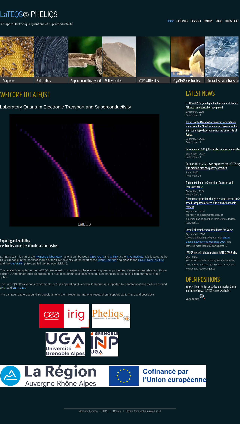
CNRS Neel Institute (151, 259)
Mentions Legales (88, 411)
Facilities (208, 21)
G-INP (114, 256)
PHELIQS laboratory (49, 256)
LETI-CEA (19, 287)
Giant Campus (107, 259)
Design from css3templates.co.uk (143, 411)
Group (219, 21)
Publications (231, 21)
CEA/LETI (16, 263)
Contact (117, 411)
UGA (100, 256)
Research (196, 21)
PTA (3, 287)
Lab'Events (182, 21)
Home (170, 21)
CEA (93, 256)
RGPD (104, 411)
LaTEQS (11, 13)
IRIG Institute (135, 256)
